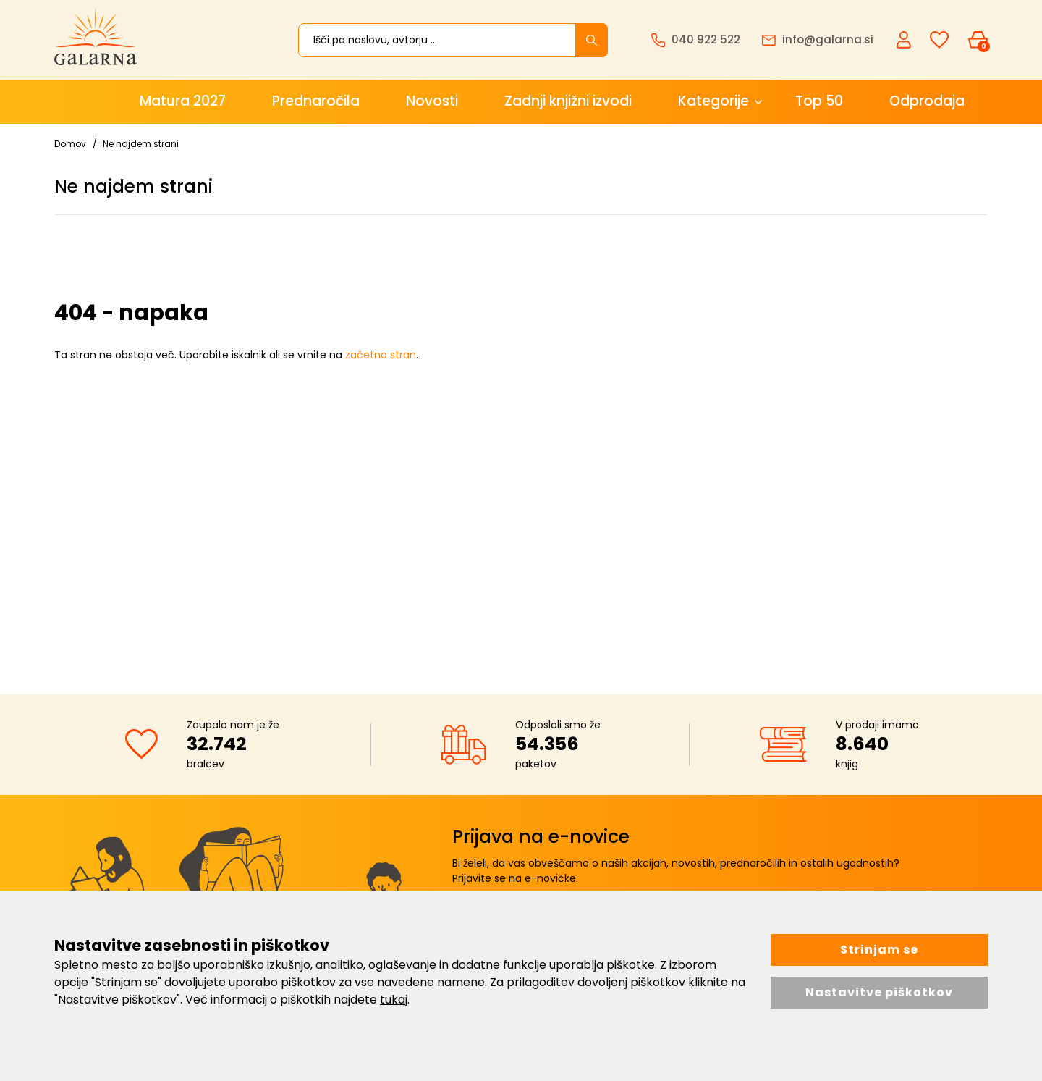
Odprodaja (927, 101)
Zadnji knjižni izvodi (568, 101)
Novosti (432, 101)
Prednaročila (316, 101)
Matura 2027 (183, 101)
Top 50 (819, 101)
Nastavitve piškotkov (879, 992)
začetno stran (380, 355)
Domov (70, 144)
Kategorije (713, 101)
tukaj (393, 999)
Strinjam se (879, 949)
